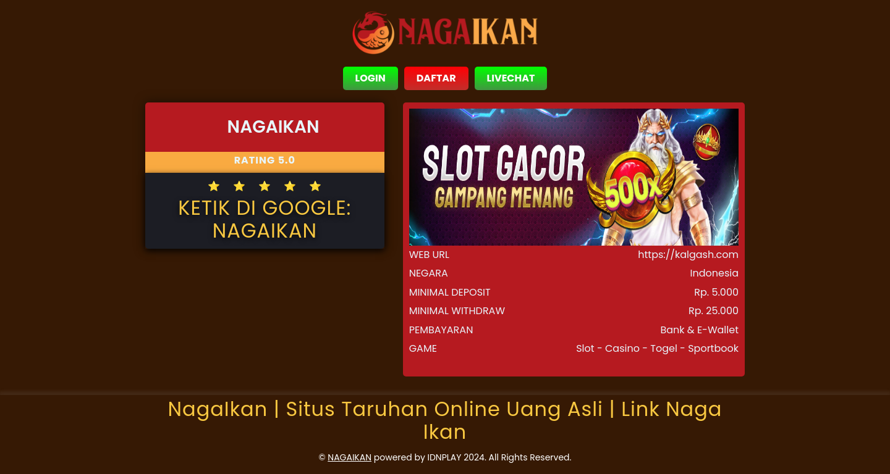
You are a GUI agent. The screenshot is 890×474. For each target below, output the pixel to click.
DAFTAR (436, 78)
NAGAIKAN (349, 457)
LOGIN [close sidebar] (370, 78)
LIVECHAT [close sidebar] (511, 78)
